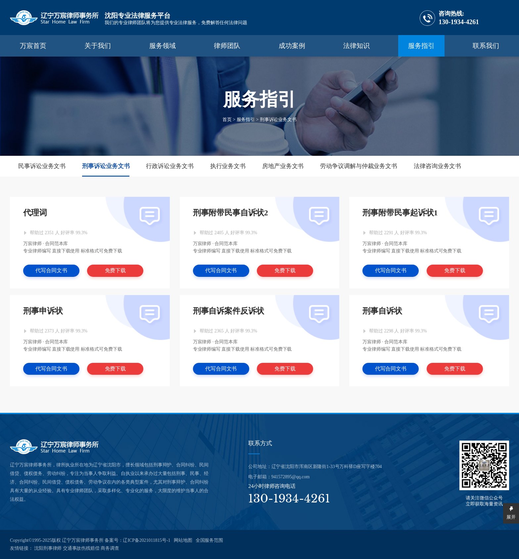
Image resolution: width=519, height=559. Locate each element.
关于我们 (97, 45)
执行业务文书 (228, 166)
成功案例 (292, 45)
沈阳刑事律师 (48, 548)
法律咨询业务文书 (437, 166)
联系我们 (486, 45)
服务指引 (421, 45)
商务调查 (110, 548)
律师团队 (227, 45)
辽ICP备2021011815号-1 (146, 540)
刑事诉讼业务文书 (278, 119)
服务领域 (162, 45)
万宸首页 (33, 45)
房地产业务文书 (283, 166)
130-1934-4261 (449, 18)
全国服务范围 (209, 540)
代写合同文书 (51, 270)
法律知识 (356, 45)
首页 (227, 119)
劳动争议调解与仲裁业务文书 (358, 166)
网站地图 (183, 540)
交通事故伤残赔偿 (81, 548)
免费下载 (115, 270)
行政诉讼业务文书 (169, 166)
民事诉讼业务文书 (42, 166)
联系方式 (260, 443)
